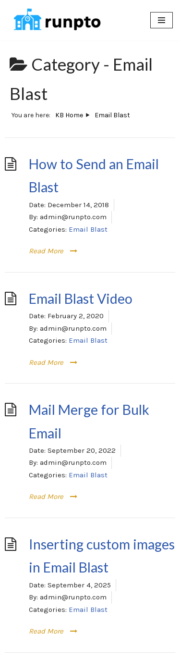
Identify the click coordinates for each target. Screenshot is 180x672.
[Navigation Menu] (161, 20)
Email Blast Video (80, 298)
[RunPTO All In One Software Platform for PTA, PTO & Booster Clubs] (55, 20)
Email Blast (88, 229)
